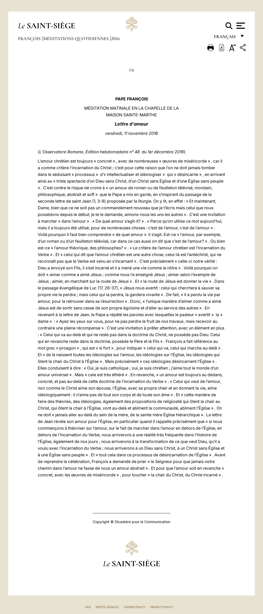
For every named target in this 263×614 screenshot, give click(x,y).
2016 (115, 38)
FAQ (88, 607)
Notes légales (107, 607)
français (225, 38)
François (30, 38)
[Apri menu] (240, 25)
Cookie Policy (134, 607)
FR (131, 70)
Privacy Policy (161, 607)
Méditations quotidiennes (76, 38)
